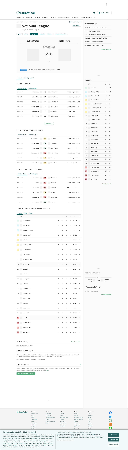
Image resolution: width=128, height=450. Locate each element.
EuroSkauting (48, 413)
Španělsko (90, 425)
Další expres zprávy (106, 49)
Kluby (44, 17)
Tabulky (26, 34)
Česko (89, 413)
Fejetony (76, 421)
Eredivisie (33, 428)
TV (95, 17)
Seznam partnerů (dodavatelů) (65, 440)
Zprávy (19, 34)
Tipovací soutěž (86, 17)
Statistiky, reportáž (29, 78)
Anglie (89, 417)
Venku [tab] (30, 213)
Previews (76, 415)
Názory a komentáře (78, 419)
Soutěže (20, 17)
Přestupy (29, 17)
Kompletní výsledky (106, 294)
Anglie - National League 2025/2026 (36, 21)
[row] (49, 92)
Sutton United (33, 41)
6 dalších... (49, 123)
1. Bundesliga (34, 419)
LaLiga (32, 415)
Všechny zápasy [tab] (22, 88)
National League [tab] (32, 88)
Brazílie (89, 428)
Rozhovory (76, 426)
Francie (90, 419)
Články (75, 411)
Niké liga (33, 425)
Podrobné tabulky (106, 184)
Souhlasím (114, 434)
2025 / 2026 (76, 25)
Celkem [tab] (20, 213)
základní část (46, 46)
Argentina (90, 426)
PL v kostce (48, 415)
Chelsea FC (62, 415)
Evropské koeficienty (50, 417)
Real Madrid (62, 426)
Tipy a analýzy (77, 428)
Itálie (89, 421)
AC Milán (62, 419)
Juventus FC (62, 421)
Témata (47, 411)
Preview (20, 78)
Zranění (47, 423)
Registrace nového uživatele (25, 373)
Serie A (33, 417)
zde (47, 370)
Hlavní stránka (20, 21)
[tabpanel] (49, 108)
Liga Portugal (34, 426)
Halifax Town (64, 41)
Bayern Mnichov (63, 423)
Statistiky (42, 34)
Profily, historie (77, 425)
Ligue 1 (32, 421)
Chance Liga (34, 423)
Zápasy (37, 17)
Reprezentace (63, 17)
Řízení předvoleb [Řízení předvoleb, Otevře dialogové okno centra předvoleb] (113, 444)
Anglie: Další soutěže (61, 34)
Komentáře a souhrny (78, 417)
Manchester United (64, 417)
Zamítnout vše (114, 439)
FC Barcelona (63, 425)
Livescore (75, 17)
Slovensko (90, 415)
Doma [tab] (25, 213)
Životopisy (76, 423)
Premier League (34, 413)
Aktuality (76, 413)
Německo (90, 423)
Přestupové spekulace (50, 421)
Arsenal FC (62, 413)
